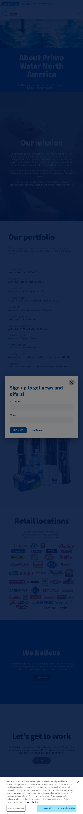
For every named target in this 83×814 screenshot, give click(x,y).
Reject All (46, 808)
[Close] (78, 781)
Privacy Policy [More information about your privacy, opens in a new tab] (31, 802)
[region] (41, 795)
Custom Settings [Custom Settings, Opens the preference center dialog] (16, 808)
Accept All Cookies (66, 808)
